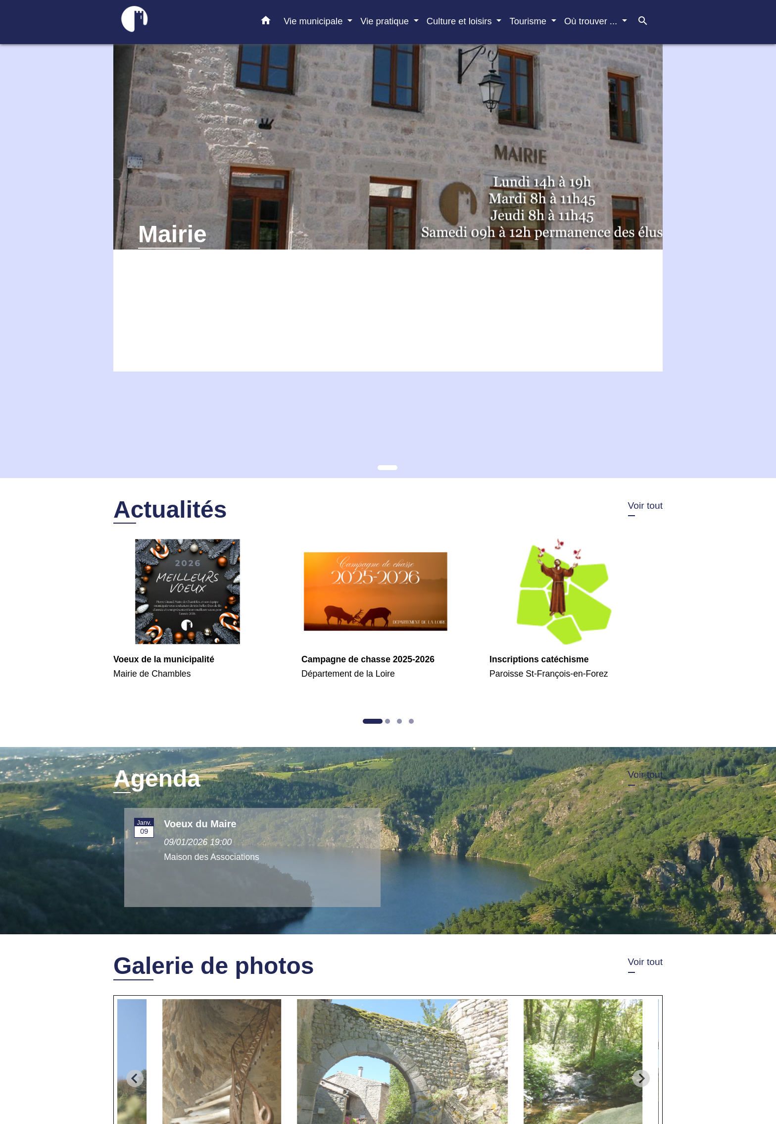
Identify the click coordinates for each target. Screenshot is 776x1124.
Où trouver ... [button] (592, 21)
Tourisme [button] (529, 21)
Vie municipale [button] (314, 21)
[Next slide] (641, 1078)
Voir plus (156, 291)
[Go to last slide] (135, 1078)
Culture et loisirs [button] (460, 21)
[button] (266, 22)
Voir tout (645, 505)
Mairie (172, 234)
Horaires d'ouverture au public (196, 270)
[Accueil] (175, 22)
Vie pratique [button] (385, 21)
